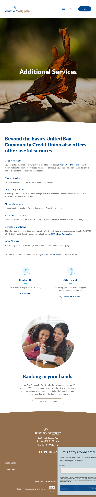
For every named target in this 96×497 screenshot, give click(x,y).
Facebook (40, 452)
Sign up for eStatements (70, 296)
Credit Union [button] (10, 463)
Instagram (50, 452)
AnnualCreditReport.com (71, 165)
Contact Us (25, 293)
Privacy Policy (39, 481)
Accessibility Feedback (53, 481)
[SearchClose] (71, 9)
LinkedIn (45, 452)
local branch (51, 254)
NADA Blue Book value (61, 234)
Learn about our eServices (48, 402)
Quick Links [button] (10, 469)
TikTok (55, 452)
